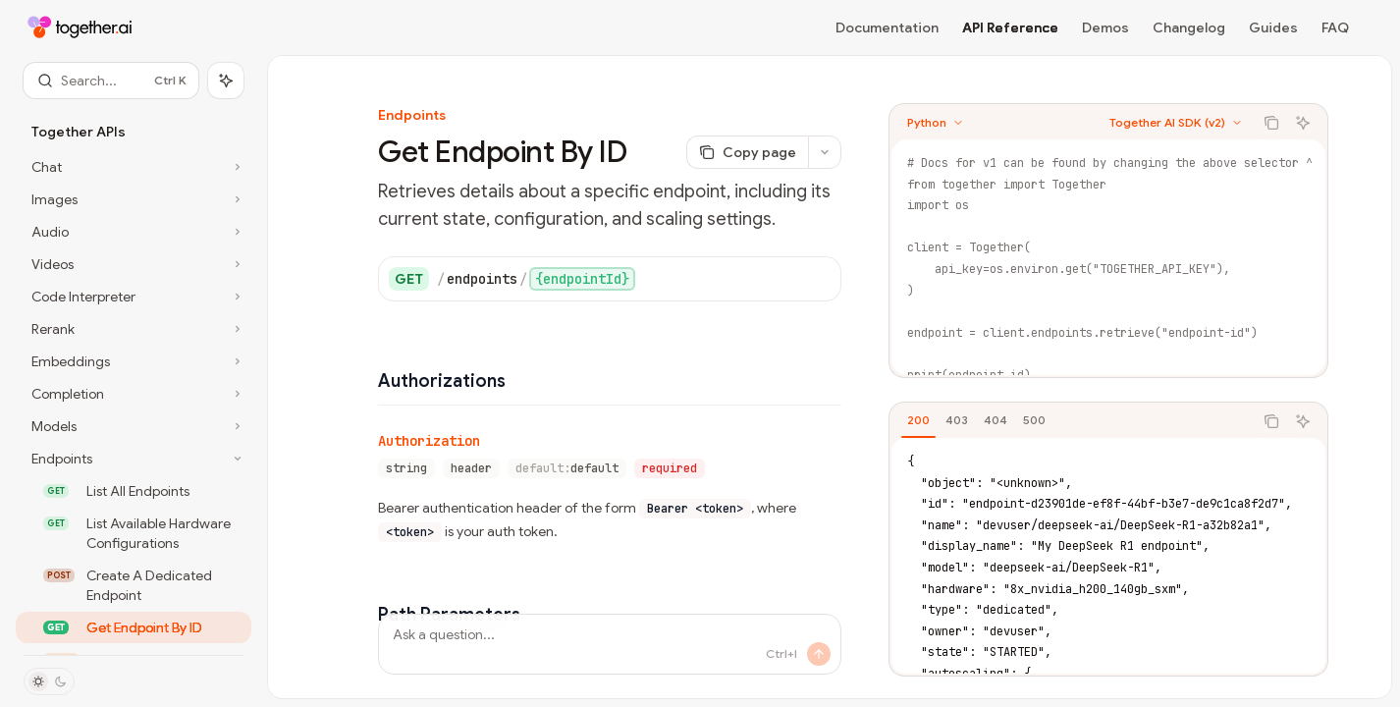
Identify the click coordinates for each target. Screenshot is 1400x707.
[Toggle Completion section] (133, 393)
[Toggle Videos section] (133, 264)
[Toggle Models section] (133, 426)
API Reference (1010, 27)
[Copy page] (747, 152)
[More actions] (824, 152)
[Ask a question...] (609, 644)
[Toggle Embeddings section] (133, 361)
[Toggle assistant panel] (225, 80)
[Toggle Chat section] (133, 167)
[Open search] (111, 80)
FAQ (1335, 27)
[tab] (918, 420)
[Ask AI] (1303, 123)
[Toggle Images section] (133, 199)
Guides (1273, 27)
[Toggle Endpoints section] (133, 458)
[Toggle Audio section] (133, 231)
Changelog (1189, 27)
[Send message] (819, 654)
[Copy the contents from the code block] (1271, 123)
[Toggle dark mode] (49, 681)
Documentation (887, 27)
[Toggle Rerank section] (133, 329)
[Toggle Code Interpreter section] (133, 296)
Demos (1105, 27)
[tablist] (1071, 421)
